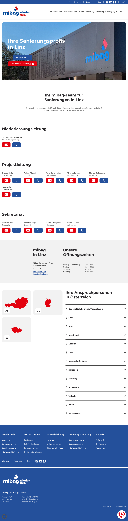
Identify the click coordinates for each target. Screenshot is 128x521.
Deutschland (101, 444)
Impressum (107, 507)
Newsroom (90, 2)
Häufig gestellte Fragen (10, 452)
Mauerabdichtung (86, 11)
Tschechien (100, 448)
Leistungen (6, 440)
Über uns (77, 2)
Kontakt (121, 11)
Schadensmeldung (9, 448)
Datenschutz (121, 507)
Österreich (100, 440)
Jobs (100, 2)
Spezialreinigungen (76, 444)
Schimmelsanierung (76, 440)
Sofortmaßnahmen (9, 444)
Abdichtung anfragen (54, 444)
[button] (4, 516)
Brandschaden (56, 11)
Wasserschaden (70, 11)
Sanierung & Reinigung (106, 11)
